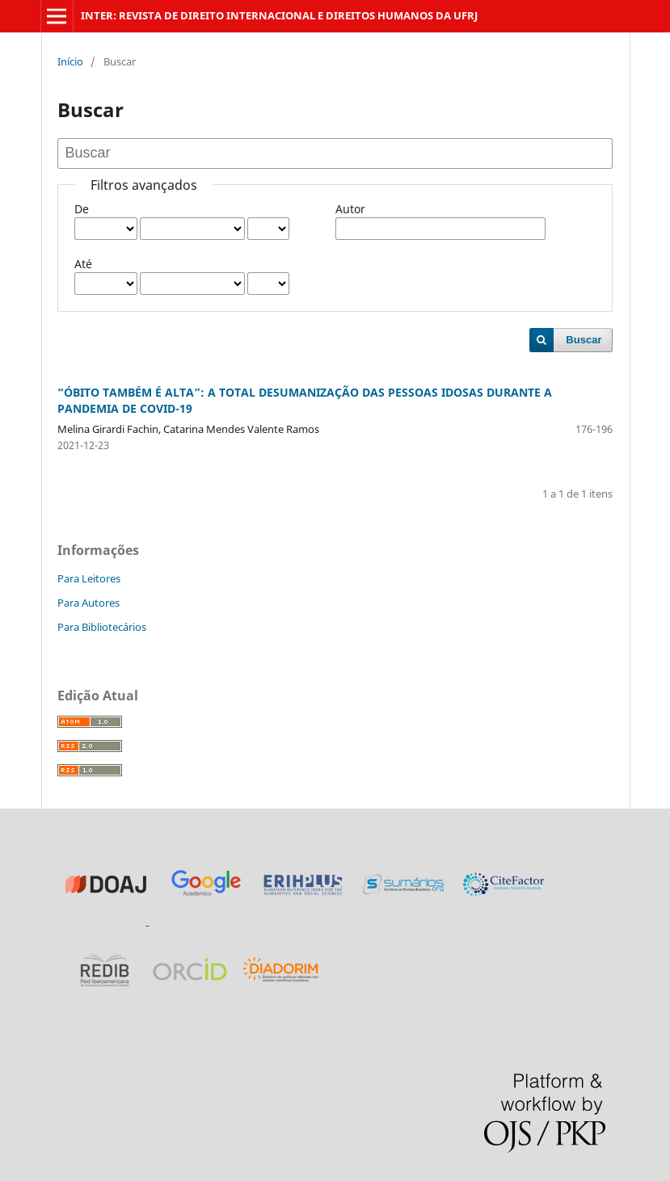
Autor (350, 208)
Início (70, 61)
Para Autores (88, 602)
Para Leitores (88, 578)
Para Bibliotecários (101, 627)
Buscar (583, 340)
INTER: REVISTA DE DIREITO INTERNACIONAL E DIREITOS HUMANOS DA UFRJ (279, 15)
